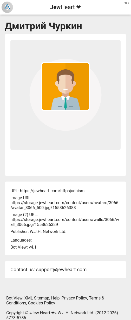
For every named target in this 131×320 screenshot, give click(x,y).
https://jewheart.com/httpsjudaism (52, 190)
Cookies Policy (41, 303)
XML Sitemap (36, 298)
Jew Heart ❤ (43, 312)
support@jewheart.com (61, 269)
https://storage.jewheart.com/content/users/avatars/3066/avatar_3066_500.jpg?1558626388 (64, 205)
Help (55, 298)
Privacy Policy (74, 298)
